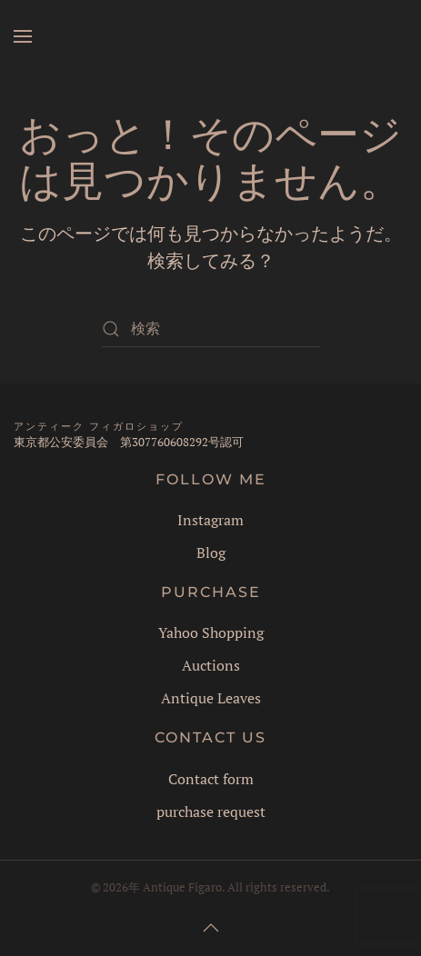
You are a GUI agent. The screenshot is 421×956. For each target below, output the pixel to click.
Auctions (211, 665)
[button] (23, 36)
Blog (211, 553)
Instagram (210, 520)
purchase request (211, 812)
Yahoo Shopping (211, 632)
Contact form (211, 779)
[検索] (211, 329)
